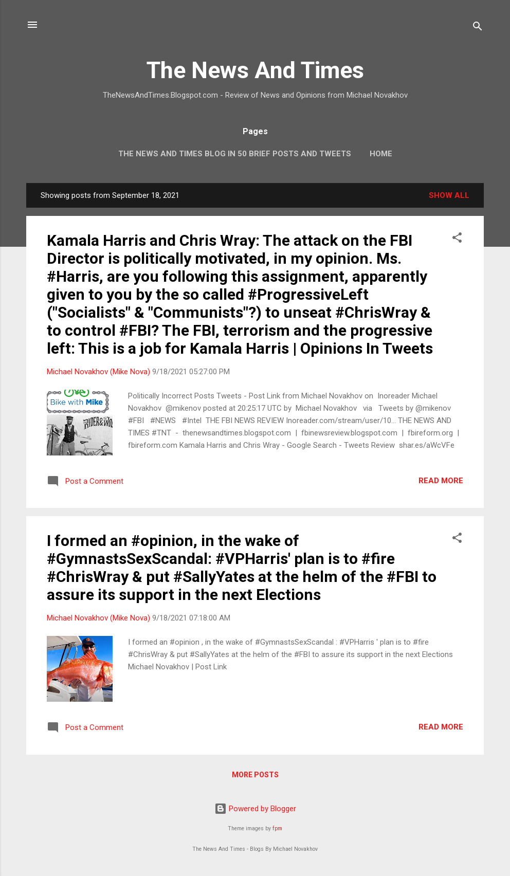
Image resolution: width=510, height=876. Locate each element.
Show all (449, 195)
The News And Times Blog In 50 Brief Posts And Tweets (234, 153)
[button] (457, 239)
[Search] (477, 28)
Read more (440, 480)
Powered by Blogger (255, 808)
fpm (277, 828)
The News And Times (255, 70)
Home (381, 153)
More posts (255, 775)
